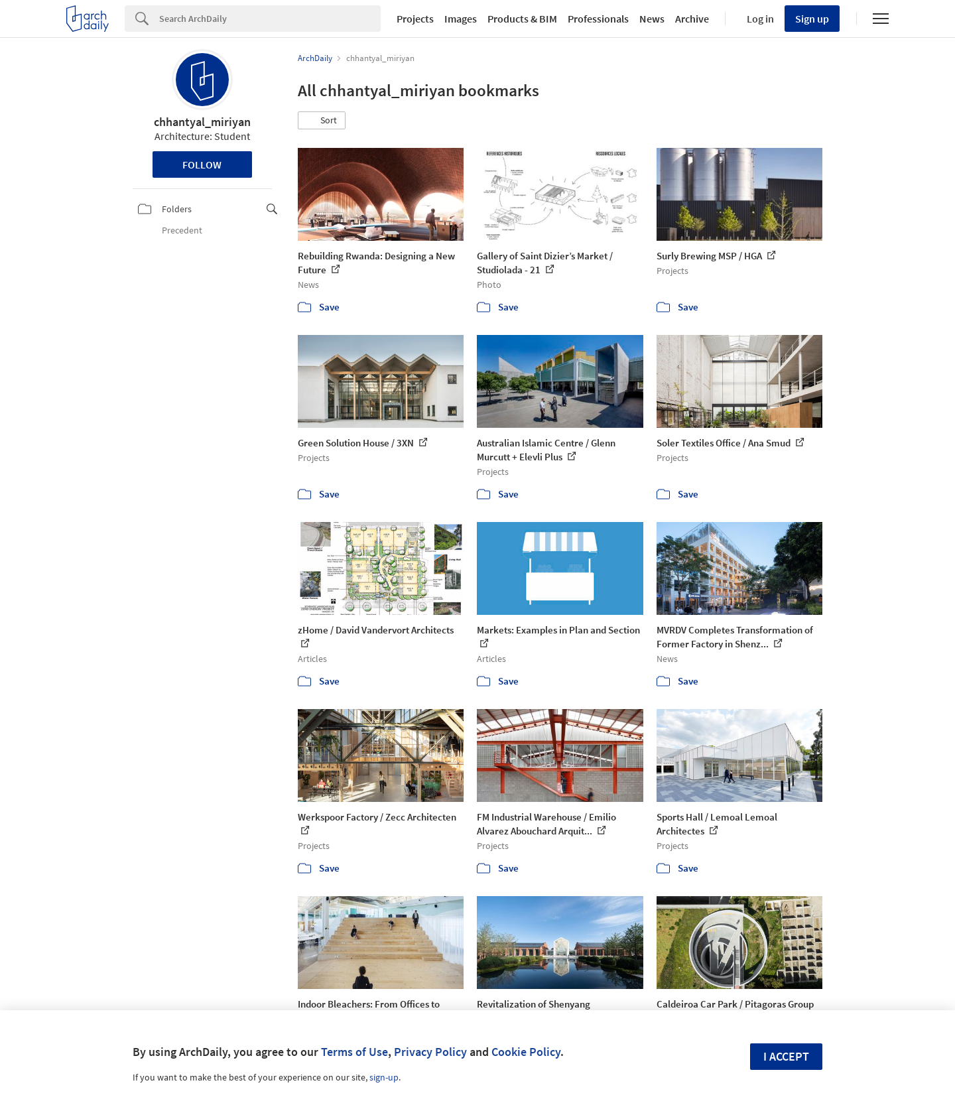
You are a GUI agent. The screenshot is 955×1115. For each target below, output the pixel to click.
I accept (786, 1056)
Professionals (598, 18)
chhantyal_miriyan (202, 121)
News (652, 18)
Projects (415, 18)
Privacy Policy (430, 1051)
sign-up (384, 1077)
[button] (322, 120)
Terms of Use (354, 1051)
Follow (202, 164)
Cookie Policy (525, 1051)
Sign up (812, 18)
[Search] (270, 18)
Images (460, 18)
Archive (692, 18)
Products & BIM (522, 18)
